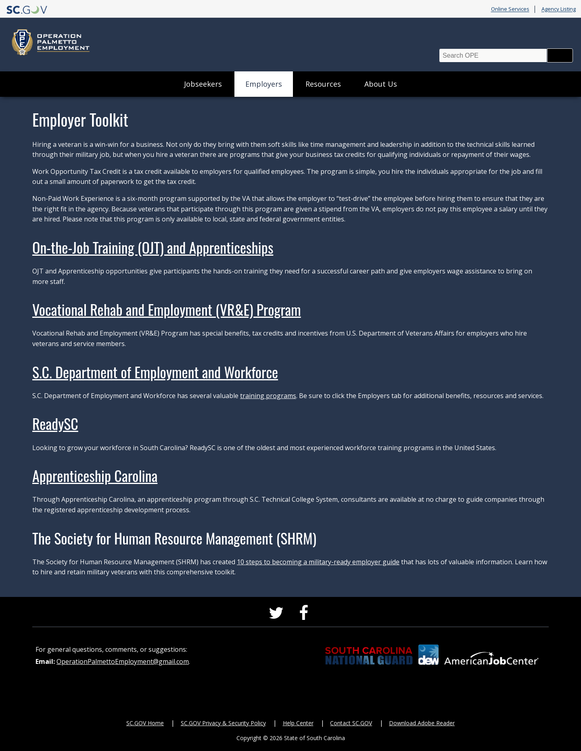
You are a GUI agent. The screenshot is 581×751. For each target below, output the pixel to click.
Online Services (510, 9)
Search (560, 55)
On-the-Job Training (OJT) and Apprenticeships (152, 247)
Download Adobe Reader (422, 723)
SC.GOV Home (145, 723)
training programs (268, 395)
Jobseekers (203, 84)
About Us (380, 84)
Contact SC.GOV (351, 723)
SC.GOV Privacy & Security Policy (223, 723)
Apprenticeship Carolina (94, 475)
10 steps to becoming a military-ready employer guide (318, 561)
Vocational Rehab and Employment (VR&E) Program (166, 309)
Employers (263, 84)
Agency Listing (558, 9)
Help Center (298, 723)
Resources (323, 84)
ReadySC (55, 423)
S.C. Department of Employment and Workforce (155, 371)
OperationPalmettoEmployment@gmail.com (122, 661)
